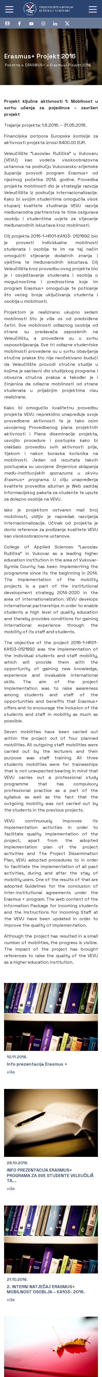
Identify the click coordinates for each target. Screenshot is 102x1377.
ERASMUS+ (35, 65)
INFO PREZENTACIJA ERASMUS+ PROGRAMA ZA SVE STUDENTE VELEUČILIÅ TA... (50, 1175)
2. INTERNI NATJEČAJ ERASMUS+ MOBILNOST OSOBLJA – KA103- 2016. (46, 1289)
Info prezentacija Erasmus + (37, 1064)
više (11, 1072)
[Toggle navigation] (9, 9)
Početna (12, 65)
